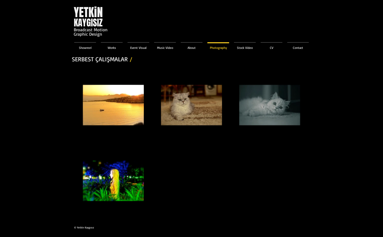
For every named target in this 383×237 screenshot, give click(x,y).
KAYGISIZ (88, 22)
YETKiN (88, 12)
